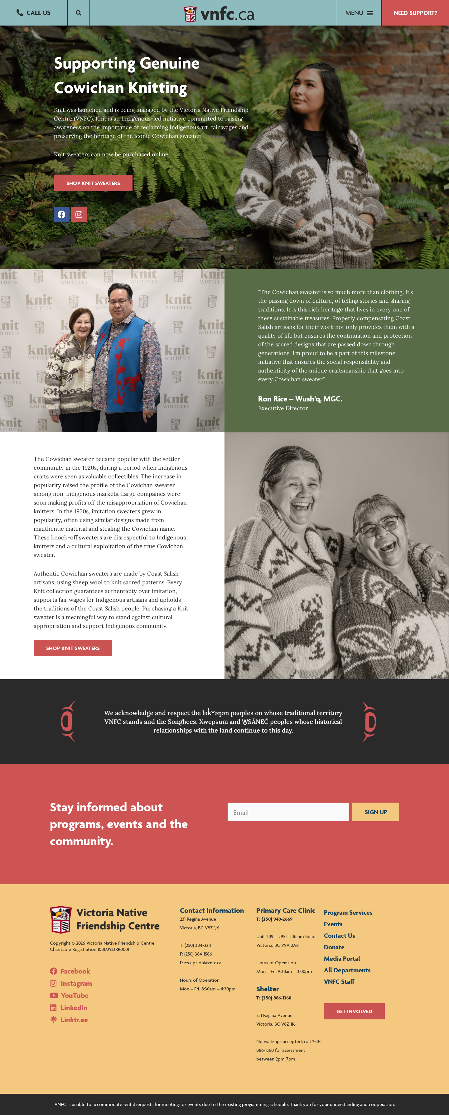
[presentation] (275, 838)
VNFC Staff (339, 981)
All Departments (347, 970)
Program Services (348, 912)
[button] (33, 12)
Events (333, 924)
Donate (334, 947)
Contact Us (339, 935)
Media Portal (342, 958)
